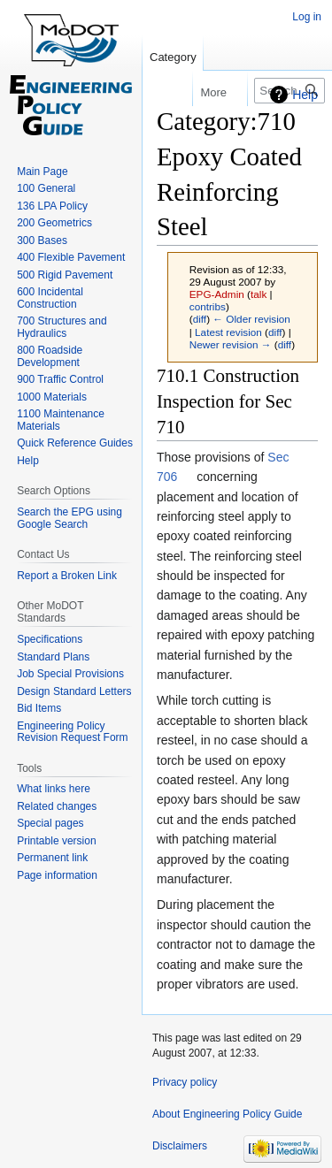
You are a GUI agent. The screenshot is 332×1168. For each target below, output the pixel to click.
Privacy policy (184, 1082)
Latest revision (228, 332)
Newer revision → (230, 344)
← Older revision (251, 318)
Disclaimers (179, 1146)
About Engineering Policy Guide (227, 1114)
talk (258, 294)
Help (305, 95)
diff (199, 318)
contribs (207, 306)
